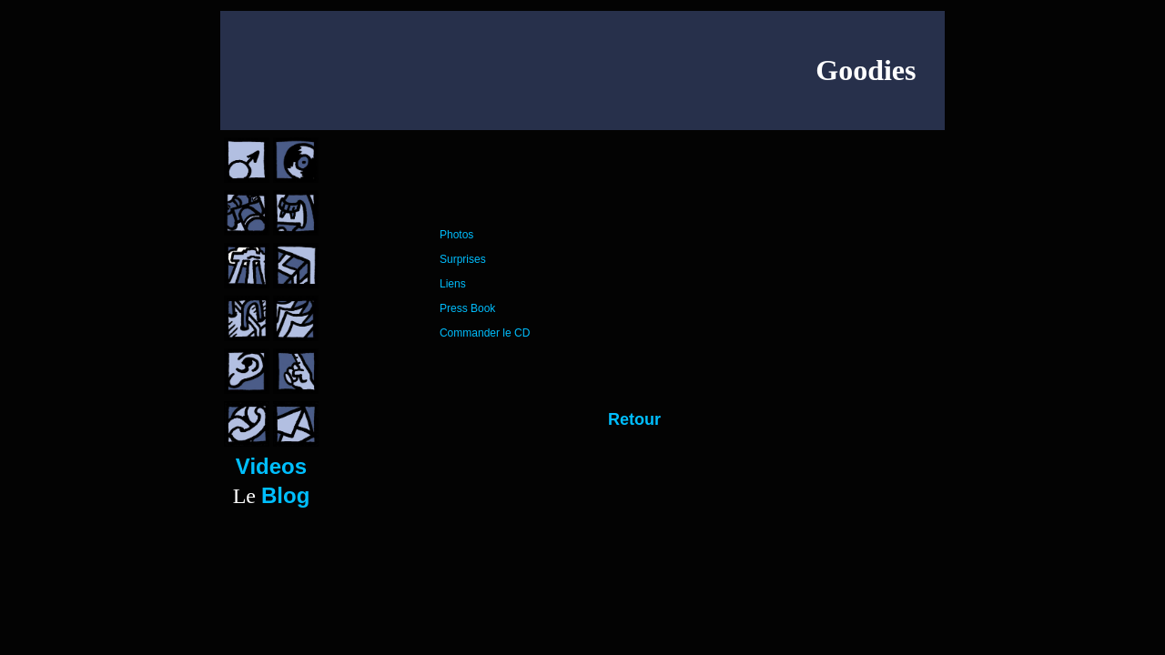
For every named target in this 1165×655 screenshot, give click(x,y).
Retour (634, 419)
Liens (453, 283)
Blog (285, 495)
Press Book (467, 308)
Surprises (463, 259)
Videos (271, 466)
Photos (456, 234)
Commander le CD (485, 333)
